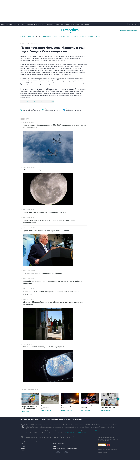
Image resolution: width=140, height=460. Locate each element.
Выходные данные (103, 451)
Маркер (23, 448)
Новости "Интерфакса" (59, 443)
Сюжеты (91, 36)
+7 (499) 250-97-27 (82, 432)
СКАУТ (23, 446)
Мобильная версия (6, 24)
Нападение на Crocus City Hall (88, 407)
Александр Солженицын (41, 102)
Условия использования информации (107, 449)
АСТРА (23, 450)
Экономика (47, 36)
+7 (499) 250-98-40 (69, 432)
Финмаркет (50, 24)
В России (31, 36)
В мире (38, 36)
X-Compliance (24, 445)
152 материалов (106, 410)
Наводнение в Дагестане (46, 407)
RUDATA (55, 446)
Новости (83, 36)
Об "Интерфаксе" (19, 24)
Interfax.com (29, 24)
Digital (76, 36)
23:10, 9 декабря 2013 (32, 43)
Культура (62, 36)
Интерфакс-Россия (39, 24)
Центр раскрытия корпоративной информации (65, 448)
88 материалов (46, 410)
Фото (98, 36)
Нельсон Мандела (26, 102)
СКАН (54, 445)
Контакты (23, 419)
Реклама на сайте (65, 419)
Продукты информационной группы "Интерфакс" (47, 437)
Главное (23, 36)
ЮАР (52, 102)
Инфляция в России (108, 407)
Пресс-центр (46, 419)
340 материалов (86, 410)
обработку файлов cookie (97, 430)
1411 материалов (26, 411)
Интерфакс (70, 30)
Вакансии (54, 419)
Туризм (57, 24)
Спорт (55, 36)
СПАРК (23, 443)
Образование (75, 24)
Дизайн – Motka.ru (102, 452)
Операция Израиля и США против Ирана (29, 408)
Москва (69, 36)
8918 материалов (66, 410)
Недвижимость (65, 24)
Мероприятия (85, 24)
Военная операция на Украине (69, 407)
